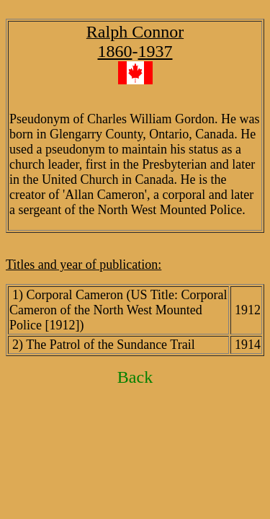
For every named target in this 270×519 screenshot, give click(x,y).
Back (135, 377)
